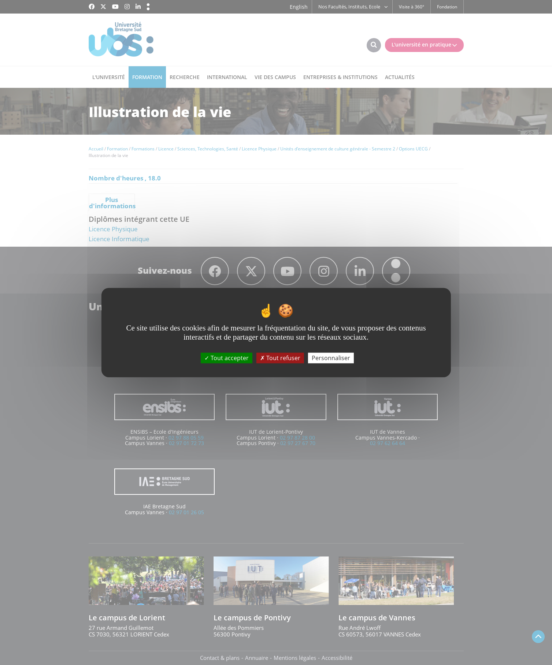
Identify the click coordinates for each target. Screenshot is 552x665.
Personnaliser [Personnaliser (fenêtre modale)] (331, 358)
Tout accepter (226, 358)
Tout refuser (280, 358)
